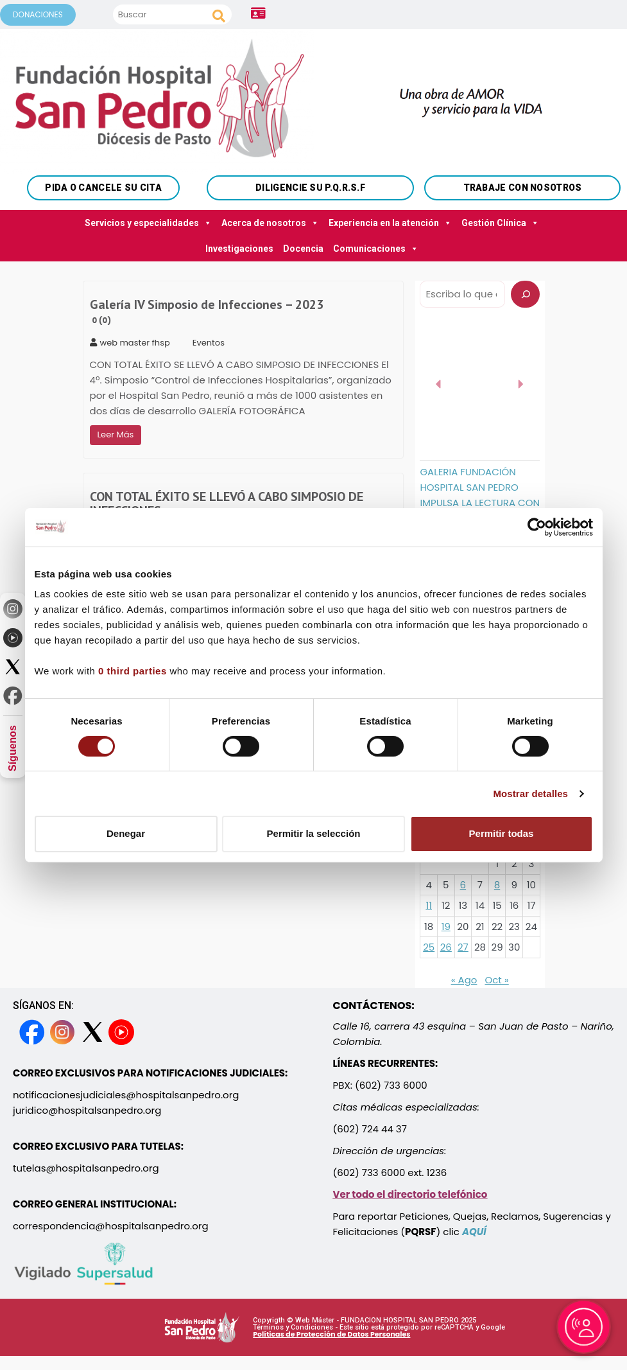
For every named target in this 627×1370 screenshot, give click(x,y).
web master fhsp (130, 343)
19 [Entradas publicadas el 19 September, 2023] (446, 926)
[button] (439, 384)
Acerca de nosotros (270, 222)
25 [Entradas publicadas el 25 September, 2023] (428, 947)
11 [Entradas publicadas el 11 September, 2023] (428, 905)
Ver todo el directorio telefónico (410, 1194)
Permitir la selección (314, 833)
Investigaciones (239, 248)
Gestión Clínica (500, 222)
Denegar (126, 833)
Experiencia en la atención (390, 222)
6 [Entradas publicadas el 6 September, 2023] (463, 884)
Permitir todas (501, 833)
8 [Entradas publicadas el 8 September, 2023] (497, 884)
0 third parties (132, 670)
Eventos (209, 343)
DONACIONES (38, 14)
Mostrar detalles (530, 793)
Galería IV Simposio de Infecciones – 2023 (206, 311)
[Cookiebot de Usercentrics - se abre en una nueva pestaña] (537, 526)
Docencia (303, 248)
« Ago (464, 980)
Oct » (496, 980)
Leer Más (116, 434)
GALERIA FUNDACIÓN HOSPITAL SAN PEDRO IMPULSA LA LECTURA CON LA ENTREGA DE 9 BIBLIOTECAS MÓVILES (480, 502)
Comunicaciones (375, 248)
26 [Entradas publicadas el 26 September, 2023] (446, 947)
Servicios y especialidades (148, 222)
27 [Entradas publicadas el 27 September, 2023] (463, 947)
